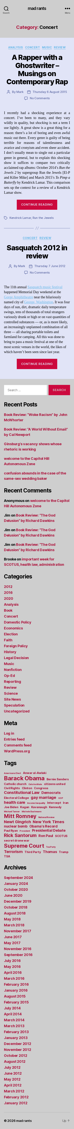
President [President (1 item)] (25, 831)
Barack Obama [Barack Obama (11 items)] (24, 778)
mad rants (37, 8)
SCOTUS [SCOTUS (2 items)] (61, 836)
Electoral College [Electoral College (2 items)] (16, 798)
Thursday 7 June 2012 (49, 266)
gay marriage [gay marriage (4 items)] (43, 797)
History (10, 652)
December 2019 (17, 901)
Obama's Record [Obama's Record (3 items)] (43, 826)
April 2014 (13, 1014)
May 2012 (12, 1079)
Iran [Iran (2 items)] (65, 803)
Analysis (15, 47)
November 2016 (17, 949)
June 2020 (13, 895)
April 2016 (13, 972)
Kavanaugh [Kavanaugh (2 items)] (39, 807)
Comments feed (18, 745)
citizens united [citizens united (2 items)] (55, 784)
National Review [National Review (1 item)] (46, 817)
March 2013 (14, 1026)
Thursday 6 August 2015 (50, 92)
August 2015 (15, 996)
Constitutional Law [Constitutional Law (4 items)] (21, 792)
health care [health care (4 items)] (14, 802)
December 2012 (17, 1044)
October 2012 (15, 1055)
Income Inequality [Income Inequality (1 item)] (36, 803)
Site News (12, 699)
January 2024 (16, 883)
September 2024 (18, 878)
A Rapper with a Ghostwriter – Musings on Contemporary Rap (37, 69)
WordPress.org (17, 751)
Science (11, 693)
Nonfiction (13, 670)
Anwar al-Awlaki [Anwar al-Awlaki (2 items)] (34, 773)
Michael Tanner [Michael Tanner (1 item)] (12, 811)
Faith (8, 640)
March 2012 (14, 1091)
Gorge (9, 297)
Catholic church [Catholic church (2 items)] (15, 784)
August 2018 (15, 913)
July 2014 (12, 1008)
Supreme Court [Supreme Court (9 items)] (24, 845)
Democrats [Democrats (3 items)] (51, 793)
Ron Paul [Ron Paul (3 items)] (45, 836)
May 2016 (12, 967)
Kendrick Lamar (20, 218)
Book (8, 610)
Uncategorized (17, 711)
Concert (32, 47)
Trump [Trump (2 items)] (63, 852)
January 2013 (16, 1038)
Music (47, 47)
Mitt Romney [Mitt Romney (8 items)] (20, 816)
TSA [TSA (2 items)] (7, 856)
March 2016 (14, 978)
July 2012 (12, 1067)
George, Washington (38, 302)
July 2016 (12, 961)
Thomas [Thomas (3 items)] (50, 852)
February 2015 (16, 1002)
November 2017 (17, 931)
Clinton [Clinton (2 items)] (27, 788)
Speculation (14, 705)
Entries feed (14, 739)
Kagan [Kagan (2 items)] (24, 807)
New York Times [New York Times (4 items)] (48, 821)
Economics (13, 628)
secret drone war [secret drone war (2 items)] (16, 840)
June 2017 (13, 937)
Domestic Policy (17, 622)
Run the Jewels (43, 218)
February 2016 (16, 984)
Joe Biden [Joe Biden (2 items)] (11, 807)
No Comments (40, 98)
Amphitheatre (23, 297)
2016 (8, 592)
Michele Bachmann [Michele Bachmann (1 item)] (31, 811)
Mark (19, 92)
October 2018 (15, 907)
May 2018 (12, 919)
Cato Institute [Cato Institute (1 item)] (35, 784)
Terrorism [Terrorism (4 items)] (13, 851)
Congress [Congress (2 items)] (41, 788)
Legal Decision (16, 658)
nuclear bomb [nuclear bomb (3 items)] (15, 826)
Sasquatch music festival (44, 287)
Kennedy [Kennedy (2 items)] (55, 807)
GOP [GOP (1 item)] (60, 798)
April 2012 (12, 1085)
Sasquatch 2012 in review (37, 251)
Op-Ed (9, 676)
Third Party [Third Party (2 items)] (32, 852)
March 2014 (14, 1020)
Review (60, 47)
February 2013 (16, 1032)
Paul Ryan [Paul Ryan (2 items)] (11, 830)
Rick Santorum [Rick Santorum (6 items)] (20, 835)
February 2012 (16, 1097)
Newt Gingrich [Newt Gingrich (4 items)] (17, 821)
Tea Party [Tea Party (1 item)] (51, 847)
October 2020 (16, 889)
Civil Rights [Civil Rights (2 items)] (12, 788)
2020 (8, 598)
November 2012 (17, 1050)
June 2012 (13, 1073)
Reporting (12, 681)
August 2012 (14, 1061)
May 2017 (12, 943)
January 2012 (15, 1103)
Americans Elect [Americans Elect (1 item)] (12, 773)
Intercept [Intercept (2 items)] (54, 803)
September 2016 (18, 955)
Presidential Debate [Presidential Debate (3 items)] (49, 830)
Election (11, 634)
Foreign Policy (16, 646)
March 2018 (14, 925)
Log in (9, 733)
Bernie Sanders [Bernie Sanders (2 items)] (58, 779)
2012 (8, 587)
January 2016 (16, 990)
